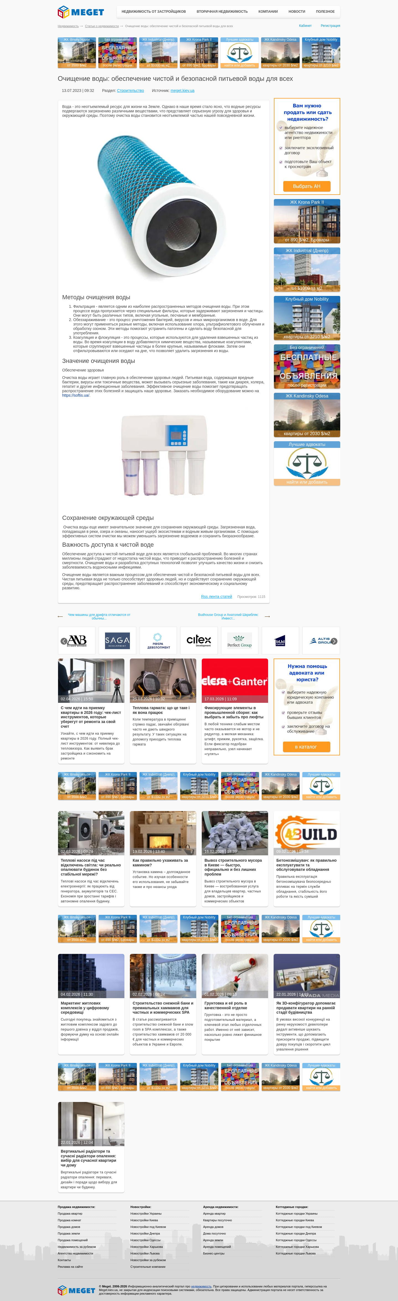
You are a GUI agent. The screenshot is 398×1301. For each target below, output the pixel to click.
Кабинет (305, 26)
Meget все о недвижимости (77, 1290)
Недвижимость (68, 26)
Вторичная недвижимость (222, 12)
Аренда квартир (214, 1213)
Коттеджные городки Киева (295, 1220)
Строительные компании (147, 1266)
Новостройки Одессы (145, 1240)
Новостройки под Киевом (148, 1226)
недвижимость (201, 1286)
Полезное (325, 12)
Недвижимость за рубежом (77, 1246)
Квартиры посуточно (217, 1220)
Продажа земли (69, 1233)
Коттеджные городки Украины (297, 1213)
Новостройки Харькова (146, 1246)
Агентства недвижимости (75, 1253)
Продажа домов (69, 1226)
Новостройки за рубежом (148, 1260)
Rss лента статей (216, 596)
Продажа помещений (73, 1240)
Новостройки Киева (144, 1220)
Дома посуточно (214, 1233)
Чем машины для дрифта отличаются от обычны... (99, 616)
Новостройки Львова (144, 1253)
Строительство (130, 90)
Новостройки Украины (146, 1213)
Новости (297, 12)
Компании (268, 12)
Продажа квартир (70, 1213)
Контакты (64, 1260)
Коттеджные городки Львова (296, 1253)
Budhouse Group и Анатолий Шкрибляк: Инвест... (228, 616)
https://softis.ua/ (75, 395)
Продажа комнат (69, 1220)
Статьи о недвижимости (102, 26)
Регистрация (330, 26)
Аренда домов (213, 1226)
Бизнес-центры (213, 1253)
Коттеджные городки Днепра (296, 1233)
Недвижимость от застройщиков (154, 12)
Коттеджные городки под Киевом (299, 1226)
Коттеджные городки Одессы (296, 1240)
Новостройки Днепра (145, 1233)
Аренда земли (213, 1240)
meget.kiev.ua (182, 90)
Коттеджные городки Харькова (297, 1246)
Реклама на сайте (70, 1266)
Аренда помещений (217, 1246)
